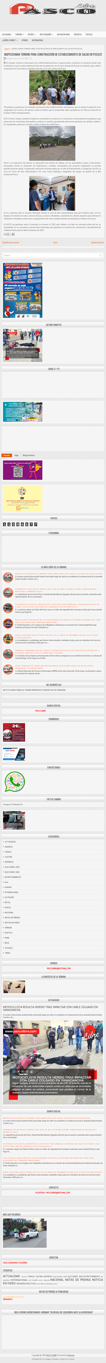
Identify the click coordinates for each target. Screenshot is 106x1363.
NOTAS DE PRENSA (12, 917)
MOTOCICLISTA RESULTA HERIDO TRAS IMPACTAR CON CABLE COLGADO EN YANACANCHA (59, 574)
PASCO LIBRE (51, 1355)
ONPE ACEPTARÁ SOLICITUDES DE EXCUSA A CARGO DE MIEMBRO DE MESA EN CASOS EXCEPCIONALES (53, 1172)
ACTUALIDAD (6, 34)
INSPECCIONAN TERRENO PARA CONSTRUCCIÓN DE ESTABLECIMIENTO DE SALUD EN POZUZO (53, 54)
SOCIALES (9, 948)
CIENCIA (8, 852)
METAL (7, 902)
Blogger (71, 1355)
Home (6, 49)
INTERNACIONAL (37, 40)
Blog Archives (29, 455)
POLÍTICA (89, 34)
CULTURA (8, 857)
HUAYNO (8, 887)
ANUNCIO (9, 847)
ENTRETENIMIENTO (13, 877)
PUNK (7, 938)
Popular (6, 455)
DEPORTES (78, 34)
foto (6, 882)
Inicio (55, 242)
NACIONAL (9, 912)
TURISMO (20, 33)
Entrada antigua (97, 242)
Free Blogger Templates (50, 1359)
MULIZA (8, 907)
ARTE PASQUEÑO (47, 33)
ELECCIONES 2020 (12, 867)
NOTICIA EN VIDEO (63, 34)
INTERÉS (33, 33)
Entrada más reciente (10, 242)
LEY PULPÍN (9, 897)
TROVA (7, 953)
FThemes (71, 1359)
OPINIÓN (25, 40)
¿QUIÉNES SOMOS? (11, 39)
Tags (16, 455)
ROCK (7, 943)
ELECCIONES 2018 (12, 872)
